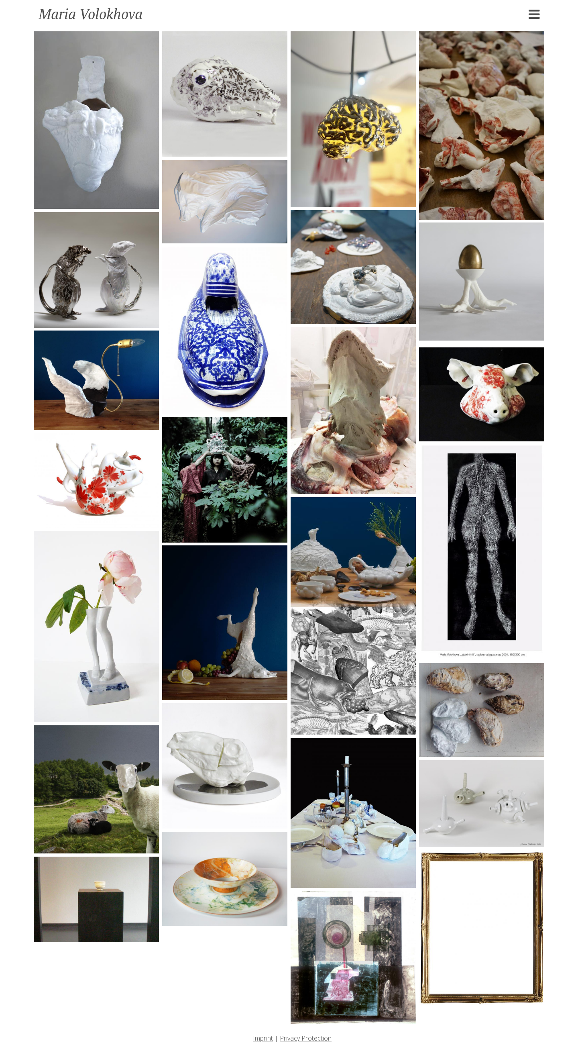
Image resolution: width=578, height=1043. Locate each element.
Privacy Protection (306, 1038)
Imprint (263, 1038)
